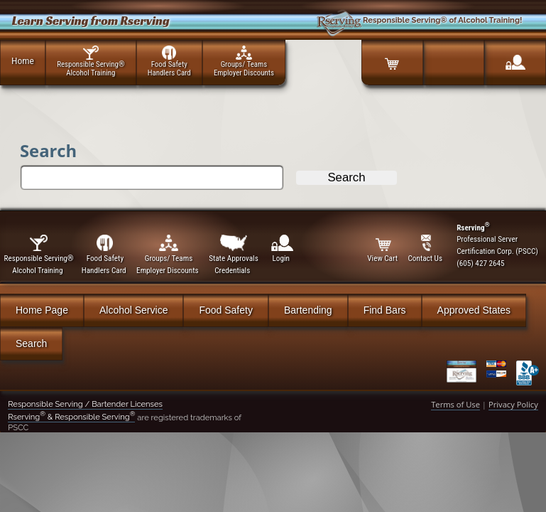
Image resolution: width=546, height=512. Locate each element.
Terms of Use (455, 404)
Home (22, 60)
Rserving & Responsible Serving (71, 417)
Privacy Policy (513, 404)
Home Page (42, 310)
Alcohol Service (133, 310)
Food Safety (226, 310)
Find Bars (385, 310)
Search (31, 343)
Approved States (474, 310)
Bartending (308, 310)
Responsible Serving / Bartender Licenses (85, 404)
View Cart (383, 249)
